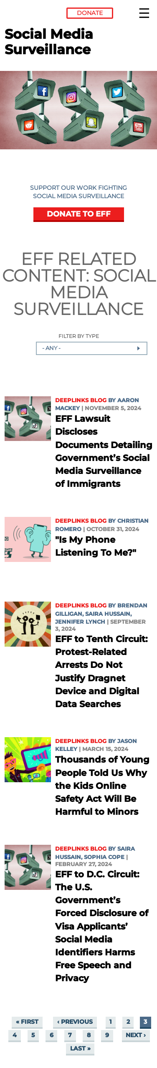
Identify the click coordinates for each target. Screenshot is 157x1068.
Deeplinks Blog (80, 400)
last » (80, 1048)
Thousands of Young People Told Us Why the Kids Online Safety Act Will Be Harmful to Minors (102, 785)
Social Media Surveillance (84, 292)
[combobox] (91, 348)
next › (136, 1035)
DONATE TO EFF (79, 213)
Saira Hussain (107, 614)
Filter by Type (78, 336)
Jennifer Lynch (80, 622)
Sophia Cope (104, 857)
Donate (90, 13)
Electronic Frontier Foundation (27, 15)
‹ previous (75, 1021)
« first (27, 1021)
